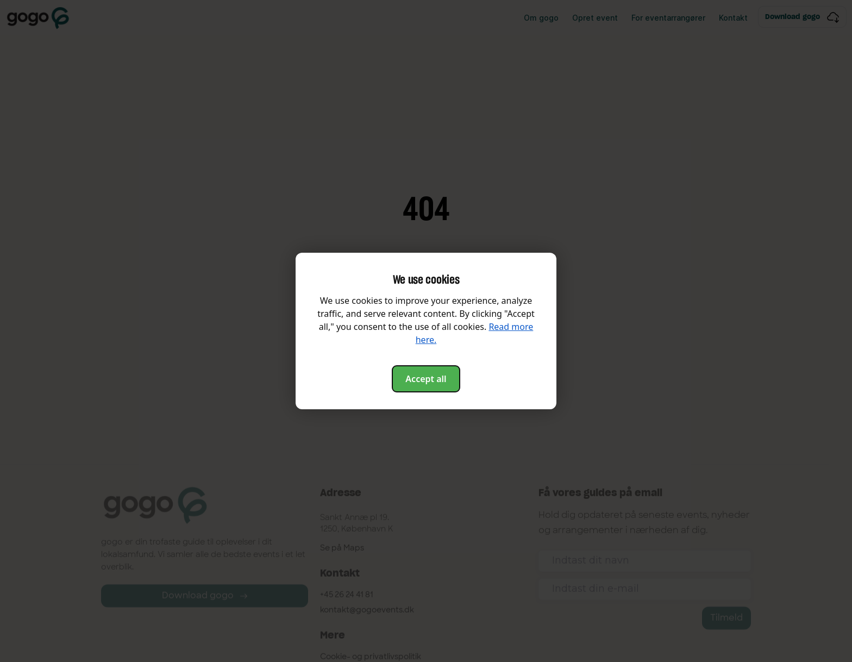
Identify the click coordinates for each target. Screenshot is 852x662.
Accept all (425, 379)
